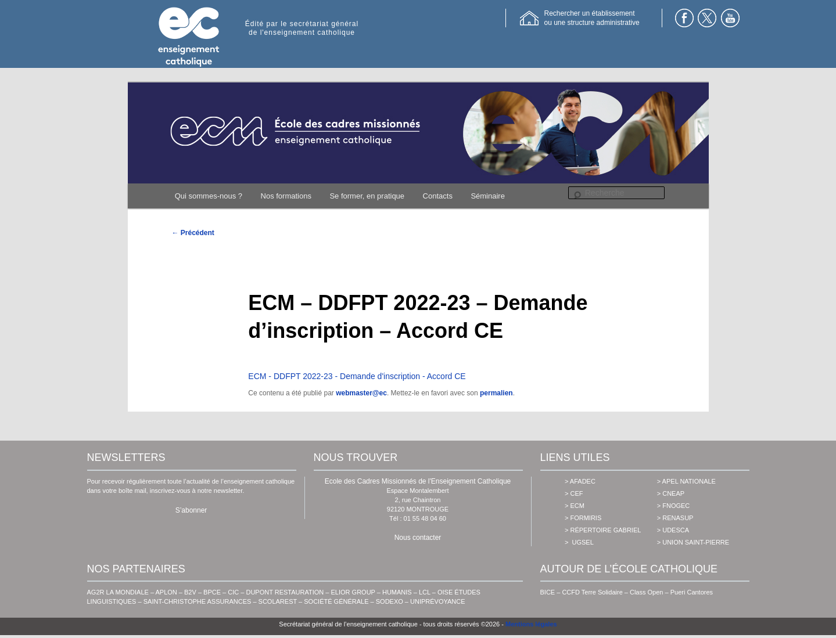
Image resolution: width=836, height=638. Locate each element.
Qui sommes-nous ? (208, 196)
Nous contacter (418, 538)
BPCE (212, 592)
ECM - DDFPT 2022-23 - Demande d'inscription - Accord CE (356, 376)
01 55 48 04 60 (425, 518)
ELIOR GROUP (353, 592)
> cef (574, 493)
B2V (190, 592)
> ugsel (579, 542)
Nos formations (286, 196)
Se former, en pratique (366, 196)
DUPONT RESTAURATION (285, 592)
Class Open (646, 592)
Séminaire (488, 196)
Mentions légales (531, 624)
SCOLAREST (278, 601)
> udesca (673, 530)
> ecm (574, 505)
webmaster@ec (361, 393)
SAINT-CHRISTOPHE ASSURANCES (197, 601)
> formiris (583, 517)
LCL (424, 592)
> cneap (670, 493)
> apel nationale (686, 481)
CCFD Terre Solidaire (592, 592)
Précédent (193, 233)
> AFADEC (580, 481)
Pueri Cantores (691, 592)
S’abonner (191, 510)
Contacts (438, 196)
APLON (166, 592)
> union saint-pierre (693, 542)
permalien (496, 393)
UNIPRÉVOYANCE (437, 601)
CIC (233, 592)
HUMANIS (397, 592)
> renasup (675, 517)
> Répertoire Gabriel (603, 530)
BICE (547, 592)
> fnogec (673, 505)
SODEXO (389, 601)
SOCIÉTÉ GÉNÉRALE (336, 601)
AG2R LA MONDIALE (118, 592)
